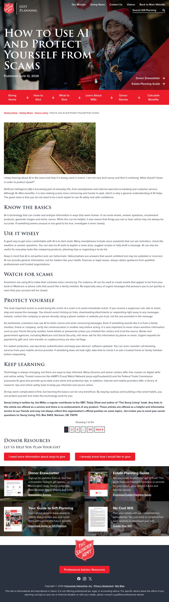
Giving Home (12, 97)
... (83, 429)
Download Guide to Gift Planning (47, 526)
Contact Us (115, 4)
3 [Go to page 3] (77, 429)
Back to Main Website (152, 4)
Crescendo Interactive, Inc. (78, 586)
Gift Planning (28, 8)
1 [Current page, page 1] (66, 429)
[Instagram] (84, 578)
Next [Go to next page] (98, 429)
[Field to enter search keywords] (148, 10)
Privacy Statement (103, 586)
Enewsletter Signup (39, 495)
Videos (131, 4)
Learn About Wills (90, 97)
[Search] (163, 10)
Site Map (119, 586)
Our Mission (79, 4)
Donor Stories (119, 97)
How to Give (34, 97)
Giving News (97, 4)
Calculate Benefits (148, 97)
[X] (90, 578)
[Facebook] (79, 578)
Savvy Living (41, 112)
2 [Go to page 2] (72, 429)
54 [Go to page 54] (90, 429)
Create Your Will (122, 526)
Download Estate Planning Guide (132, 495)
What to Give (60, 97)
